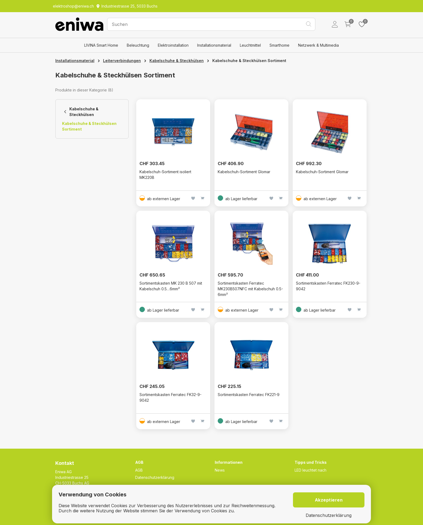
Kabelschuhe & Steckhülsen (176, 60)
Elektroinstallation (173, 45)
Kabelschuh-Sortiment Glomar (244, 171)
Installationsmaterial (214, 45)
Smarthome (279, 45)
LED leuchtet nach (310, 470)
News (220, 470)
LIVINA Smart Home (101, 45)
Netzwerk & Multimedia (318, 45)
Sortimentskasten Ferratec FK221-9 (248, 394)
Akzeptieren (329, 500)
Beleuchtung (138, 45)
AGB (139, 470)
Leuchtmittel (250, 45)
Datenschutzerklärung (154, 477)
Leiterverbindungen (122, 60)
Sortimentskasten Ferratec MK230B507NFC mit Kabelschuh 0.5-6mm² (250, 289)
